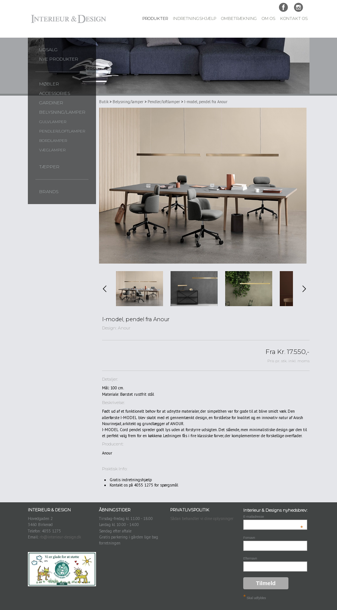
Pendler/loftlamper (62, 131)
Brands (48, 191)
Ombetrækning (239, 18)
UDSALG (48, 49)
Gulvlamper (52, 121)
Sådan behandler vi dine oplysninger (201, 518)
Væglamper (52, 150)
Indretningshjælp (194, 18)
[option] (139, 289)
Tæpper (49, 166)
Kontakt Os (294, 18)
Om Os (268, 18)
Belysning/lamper (62, 112)
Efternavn (250, 558)
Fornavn (249, 538)
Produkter (155, 18)
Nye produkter (58, 59)
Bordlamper (53, 140)
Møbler (49, 84)
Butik (103, 101)
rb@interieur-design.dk (60, 537)
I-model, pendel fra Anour (205, 101)
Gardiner (51, 102)
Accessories (54, 93)
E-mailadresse (273, 516)
